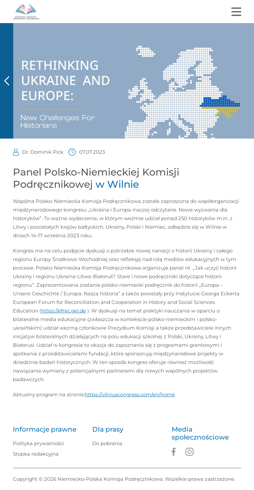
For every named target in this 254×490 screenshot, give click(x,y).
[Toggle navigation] (236, 11)
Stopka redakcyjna (36, 454)
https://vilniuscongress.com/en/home (130, 394)
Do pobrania (107, 443)
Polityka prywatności (38, 443)
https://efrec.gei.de (63, 311)
